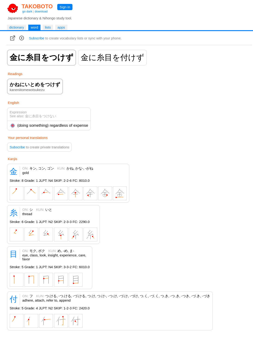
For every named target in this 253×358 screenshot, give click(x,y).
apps (61, 27)
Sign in (65, 7)
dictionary (16, 27)
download (41, 11)
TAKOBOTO (37, 6)
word (34, 27)
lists (48, 27)
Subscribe (36, 38)
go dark (27, 11)
